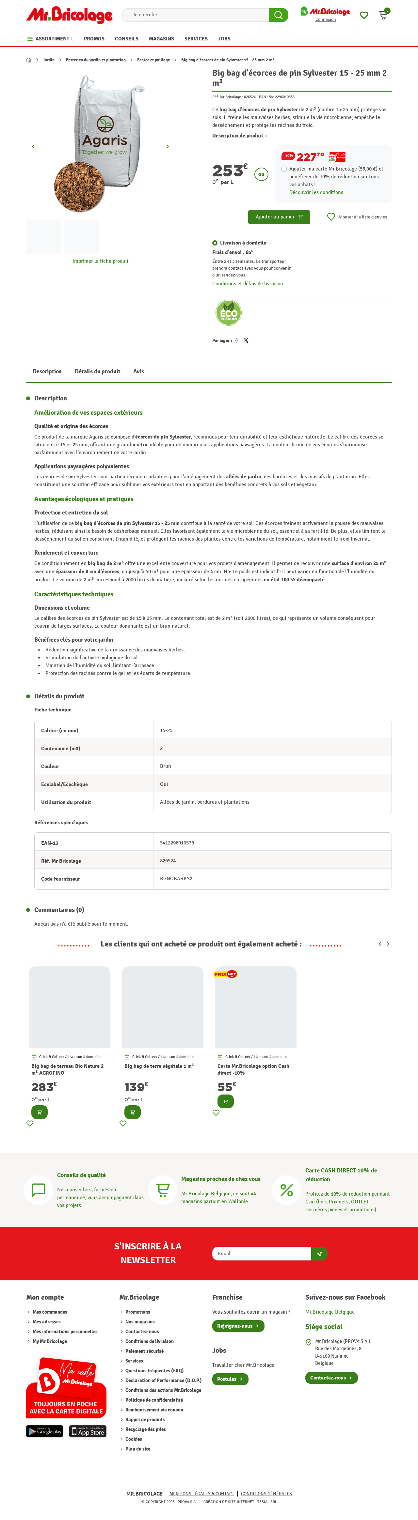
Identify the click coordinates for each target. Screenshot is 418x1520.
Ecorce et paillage (153, 60)
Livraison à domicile (243, 243)
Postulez (226, 1379)
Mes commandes (50, 1312)
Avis (138, 371)
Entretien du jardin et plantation (96, 60)
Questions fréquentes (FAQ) (154, 1371)
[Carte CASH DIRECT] (287, 1189)
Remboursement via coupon (153, 1410)
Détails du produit (97, 371)
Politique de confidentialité (153, 1400)
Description (47, 371)
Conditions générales (266, 1494)
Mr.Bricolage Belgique (330, 1312)
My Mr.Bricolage (50, 1341)
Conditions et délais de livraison (247, 284)
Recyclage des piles (145, 1429)
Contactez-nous (141, 1332)
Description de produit (239, 136)
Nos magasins (139, 1322)
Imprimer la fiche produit (100, 261)
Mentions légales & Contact (201, 1494)
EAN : (263, 97)
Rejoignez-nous (234, 1326)
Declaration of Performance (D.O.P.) (163, 1381)
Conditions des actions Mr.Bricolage (162, 1390)
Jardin (49, 60)
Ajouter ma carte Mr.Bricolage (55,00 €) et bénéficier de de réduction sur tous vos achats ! (336, 177)
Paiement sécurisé (144, 1351)
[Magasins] (162, 1189)
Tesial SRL (267, 1501)
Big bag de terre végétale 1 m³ (159, 1066)
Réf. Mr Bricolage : (227, 97)
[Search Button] (278, 15)
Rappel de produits (144, 1420)
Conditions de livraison (149, 1341)
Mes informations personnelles (65, 1332)
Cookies (133, 1439)
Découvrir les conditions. (317, 192)
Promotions (137, 1312)
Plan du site (137, 1449)
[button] (383, 15)
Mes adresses (47, 1322)
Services (133, 1361)
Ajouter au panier (279, 217)
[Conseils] (38, 1189)
